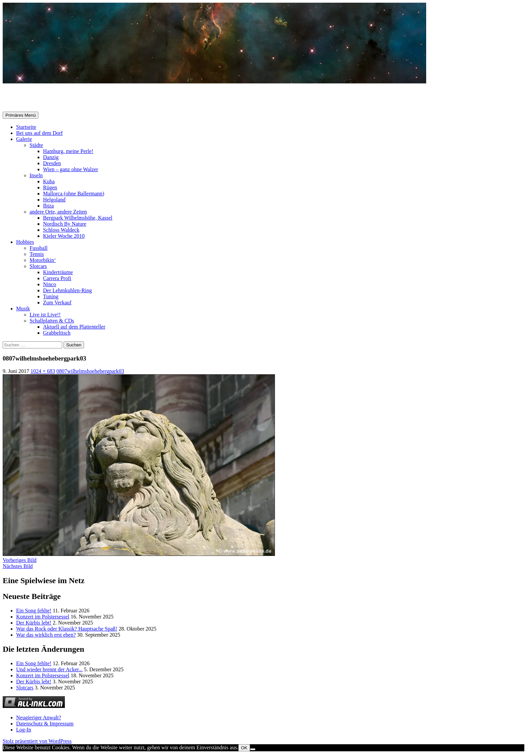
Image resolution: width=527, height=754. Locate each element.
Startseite (26, 127)
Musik (23, 308)
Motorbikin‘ (43, 260)
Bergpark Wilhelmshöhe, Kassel (77, 218)
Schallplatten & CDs (52, 321)
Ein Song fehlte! (33, 610)
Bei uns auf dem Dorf (39, 133)
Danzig (50, 157)
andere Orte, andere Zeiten (58, 212)
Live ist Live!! (45, 314)
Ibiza (48, 206)
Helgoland (54, 199)
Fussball (38, 248)
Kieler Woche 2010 (64, 236)
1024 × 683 (43, 371)
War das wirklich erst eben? (46, 635)
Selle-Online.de (37, 98)
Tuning (50, 296)
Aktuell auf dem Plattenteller (74, 327)
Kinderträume (58, 272)
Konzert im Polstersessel (42, 616)
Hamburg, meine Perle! (68, 151)
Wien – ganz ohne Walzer (70, 169)
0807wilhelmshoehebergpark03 (90, 371)
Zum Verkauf (57, 302)
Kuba (49, 181)
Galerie (24, 139)
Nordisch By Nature (64, 224)
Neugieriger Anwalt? (38, 717)
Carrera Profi (57, 278)
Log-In (23, 729)
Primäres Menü (20, 115)
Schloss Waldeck (61, 230)
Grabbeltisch (57, 333)
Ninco (49, 284)
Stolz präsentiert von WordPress (37, 741)
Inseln (36, 175)
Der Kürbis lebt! (33, 623)
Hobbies (25, 242)
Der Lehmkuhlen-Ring (67, 290)
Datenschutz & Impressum (45, 723)
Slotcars (38, 266)
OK (244, 747)
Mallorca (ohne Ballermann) (73, 193)
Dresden (52, 163)
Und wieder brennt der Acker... (49, 669)
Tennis (37, 254)
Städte (36, 145)
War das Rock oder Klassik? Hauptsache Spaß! (66, 629)
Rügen (50, 187)
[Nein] (252, 749)
